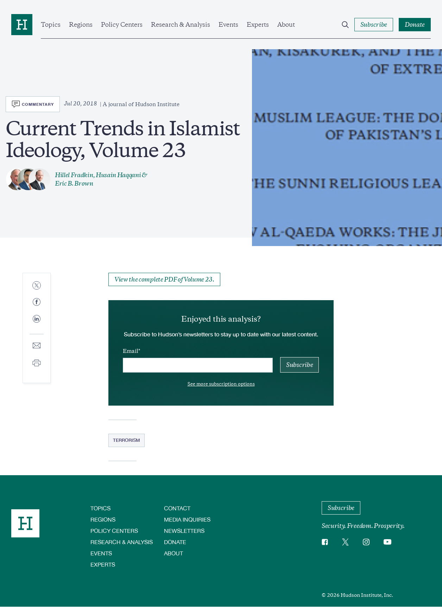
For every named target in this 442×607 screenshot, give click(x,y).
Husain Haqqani (118, 175)
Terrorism (126, 440)
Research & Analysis (180, 24)
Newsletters (184, 530)
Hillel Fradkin (74, 175)
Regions (81, 24)
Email (130, 351)
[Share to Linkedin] (37, 324)
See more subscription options (221, 384)
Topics (51, 24)
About (286, 24)
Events (228, 24)
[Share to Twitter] (37, 286)
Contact (177, 508)
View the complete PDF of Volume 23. (164, 279)
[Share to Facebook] (37, 302)
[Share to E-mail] (37, 346)
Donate (175, 541)
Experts (258, 24)
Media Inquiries (187, 519)
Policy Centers (122, 24)
